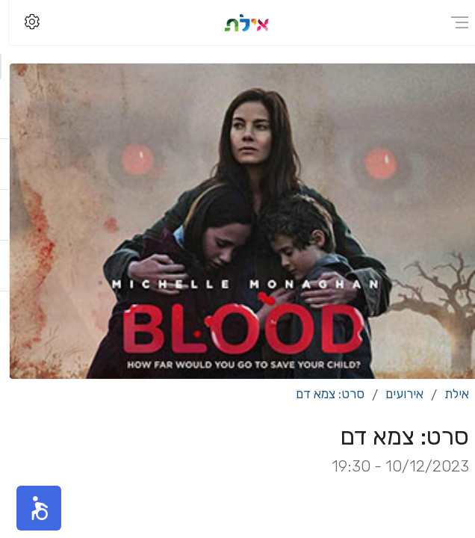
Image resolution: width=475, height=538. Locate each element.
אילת (447, 393)
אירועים (395, 393)
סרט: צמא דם (321, 393)
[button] (29, 508)
